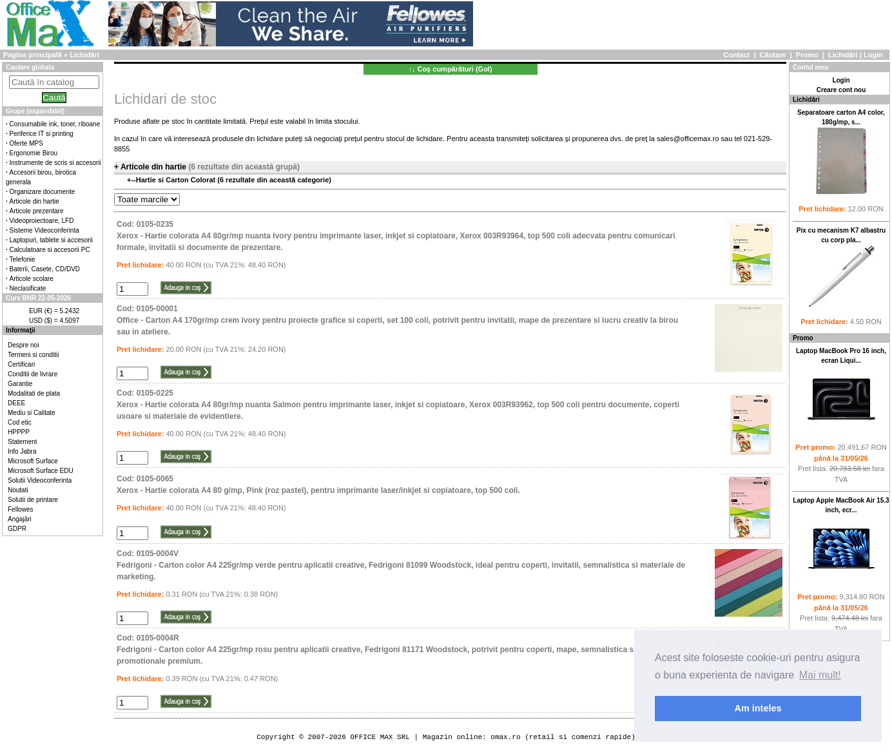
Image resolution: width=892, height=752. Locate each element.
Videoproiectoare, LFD (42, 220)
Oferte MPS (26, 143)
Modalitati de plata (34, 393)
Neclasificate (28, 288)
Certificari (21, 364)
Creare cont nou (841, 89)
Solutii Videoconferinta (40, 480)
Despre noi (23, 345)
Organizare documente (42, 191)
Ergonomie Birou (33, 153)
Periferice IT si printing (41, 133)
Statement (22, 441)
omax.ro (505, 737)
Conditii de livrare (32, 374)
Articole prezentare (37, 211)
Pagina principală (32, 55)
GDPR (17, 528)
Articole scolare (31, 278)
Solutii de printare (33, 499)
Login (873, 55)
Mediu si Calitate (31, 412)
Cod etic (20, 422)
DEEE (16, 403)
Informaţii (20, 330)
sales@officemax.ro (688, 138)
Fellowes (20, 509)
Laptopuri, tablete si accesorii (51, 240)
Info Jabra (22, 451)
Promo (807, 55)
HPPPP (19, 432)
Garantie (20, 383)
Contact (736, 55)
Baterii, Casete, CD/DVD (45, 269)
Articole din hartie (34, 201)
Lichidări (843, 55)
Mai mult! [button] (820, 675)
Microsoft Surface (33, 461)
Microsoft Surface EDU (40, 470)
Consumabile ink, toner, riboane (55, 124)
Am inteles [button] (758, 708)
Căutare (773, 55)
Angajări (20, 519)
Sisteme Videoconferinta (44, 230)
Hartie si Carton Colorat (177, 180)
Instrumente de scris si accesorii (55, 162)
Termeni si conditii (33, 354)
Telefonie (22, 259)
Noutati (18, 490)
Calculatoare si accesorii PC (50, 249)
